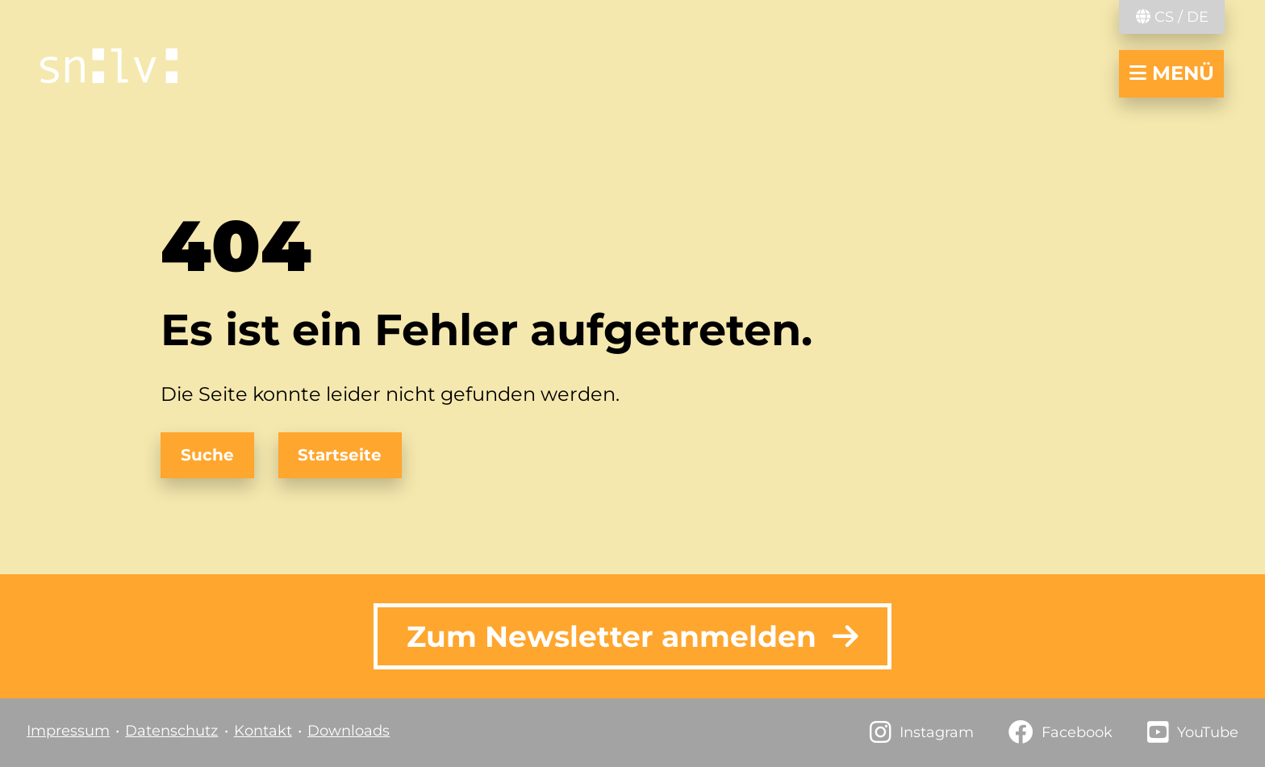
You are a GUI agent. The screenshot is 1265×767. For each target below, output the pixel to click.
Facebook (1077, 732)
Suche (207, 455)
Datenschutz (171, 731)
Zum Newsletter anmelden (632, 636)
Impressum (68, 731)
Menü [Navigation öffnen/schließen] (1171, 73)
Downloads (348, 731)
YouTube (1207, 732)
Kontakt (263, 731)
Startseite (340, 455)
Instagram (937, 732)
